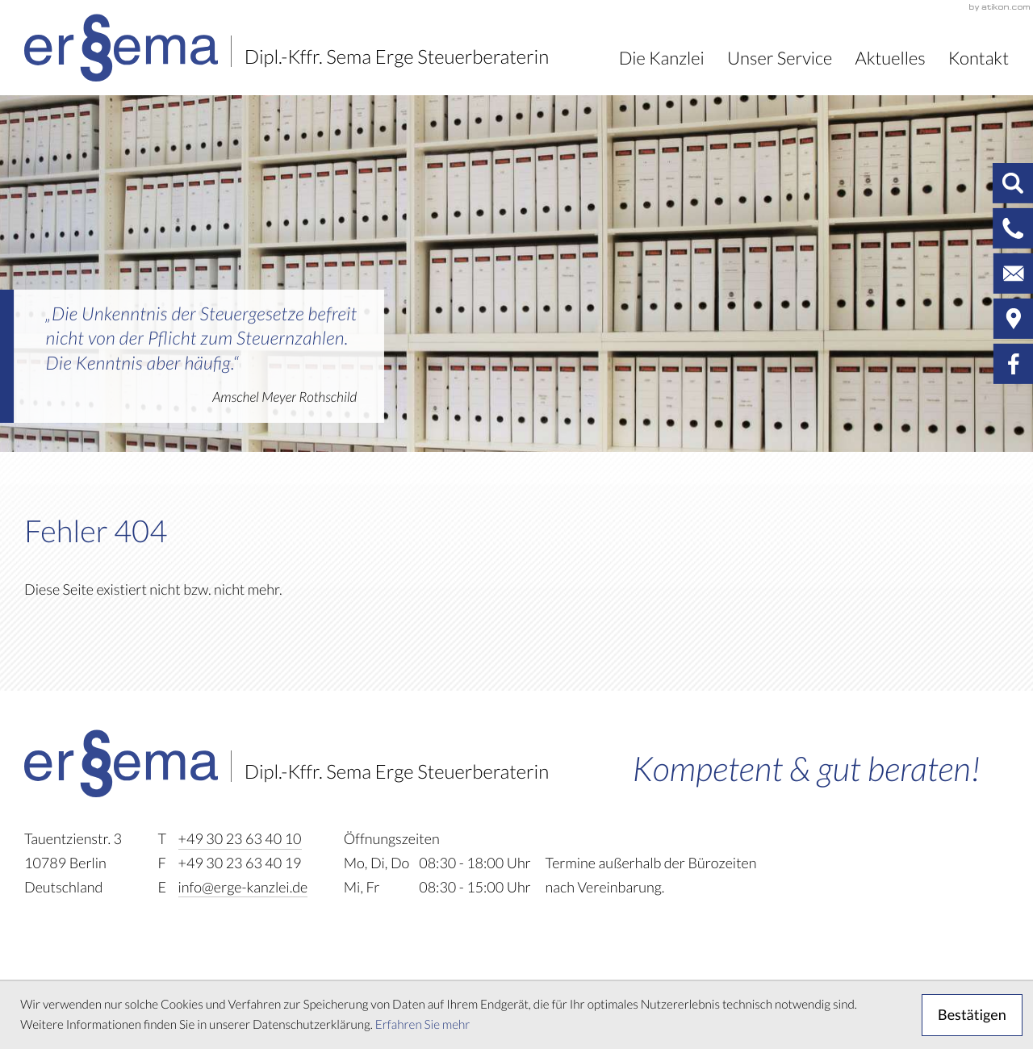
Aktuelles (890, 58)
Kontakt (978, 58)
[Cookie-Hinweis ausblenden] (972, 1015)
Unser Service (779, 58)
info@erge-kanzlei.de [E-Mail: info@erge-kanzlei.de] (243, 888)
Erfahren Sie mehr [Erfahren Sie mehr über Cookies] (422, 1025)
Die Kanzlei (662, 58)
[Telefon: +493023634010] (240, 840)
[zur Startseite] (286, 47)
